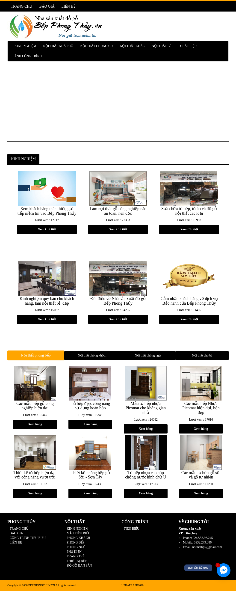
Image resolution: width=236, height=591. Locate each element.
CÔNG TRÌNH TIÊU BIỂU (28, 538)
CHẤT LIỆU (188, 46)
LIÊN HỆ (69, 6)
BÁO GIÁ (46, 6)
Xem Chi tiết (47, 229)
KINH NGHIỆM (25, 46)
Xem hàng (35, 424)
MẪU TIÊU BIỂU (78, 533)
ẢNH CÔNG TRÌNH (28, 56)
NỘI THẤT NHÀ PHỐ (58, 46)
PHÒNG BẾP (76, 542)
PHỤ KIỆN (74, 551)
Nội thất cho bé (202, 355)
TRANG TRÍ (75, 556)
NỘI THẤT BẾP (162, 46)
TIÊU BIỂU (131, 528)
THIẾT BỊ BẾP (77, 561)
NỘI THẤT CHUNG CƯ (96, 46)
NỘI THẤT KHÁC (132, 46)
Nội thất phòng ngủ (148, 355)
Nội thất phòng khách (92, 355)
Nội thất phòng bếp (36, 355)
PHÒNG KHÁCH (78, 538)
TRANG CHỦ (21, 6)
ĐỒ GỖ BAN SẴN (79, 565)
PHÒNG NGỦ (76, 547)
